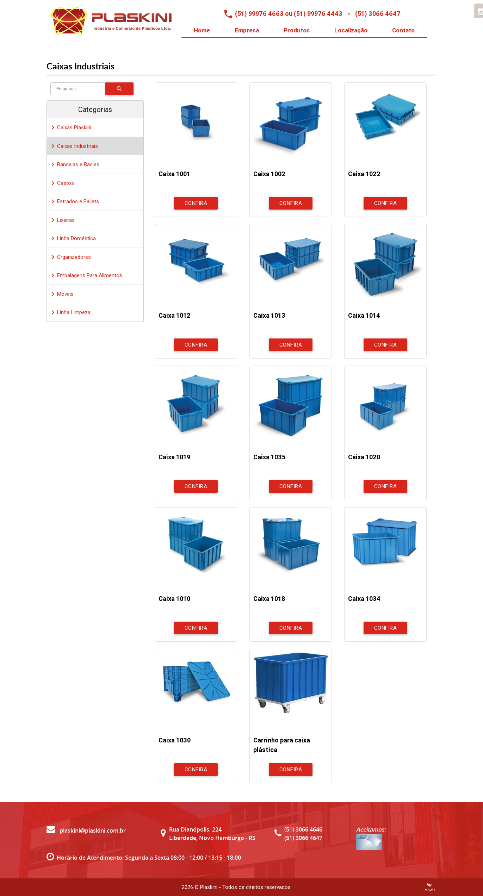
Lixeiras (62, 220)
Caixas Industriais (73, 146)
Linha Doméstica (72, 238)
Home (202, 30)
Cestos (61, 183)
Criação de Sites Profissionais (430, 887)
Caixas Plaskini (70, 127)
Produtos (297, 30)
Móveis (61, 294)
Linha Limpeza (70, 312)
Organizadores (70, 257)
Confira (196, 203)
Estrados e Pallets (74, 201)
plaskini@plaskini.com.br (86, 830)
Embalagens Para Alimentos (85, 275)
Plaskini (208, 887)
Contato (403, 30)
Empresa (247, 30)
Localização (350, 30)
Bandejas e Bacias (74, 164)
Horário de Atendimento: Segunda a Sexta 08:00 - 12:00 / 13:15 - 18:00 (149, 857)
